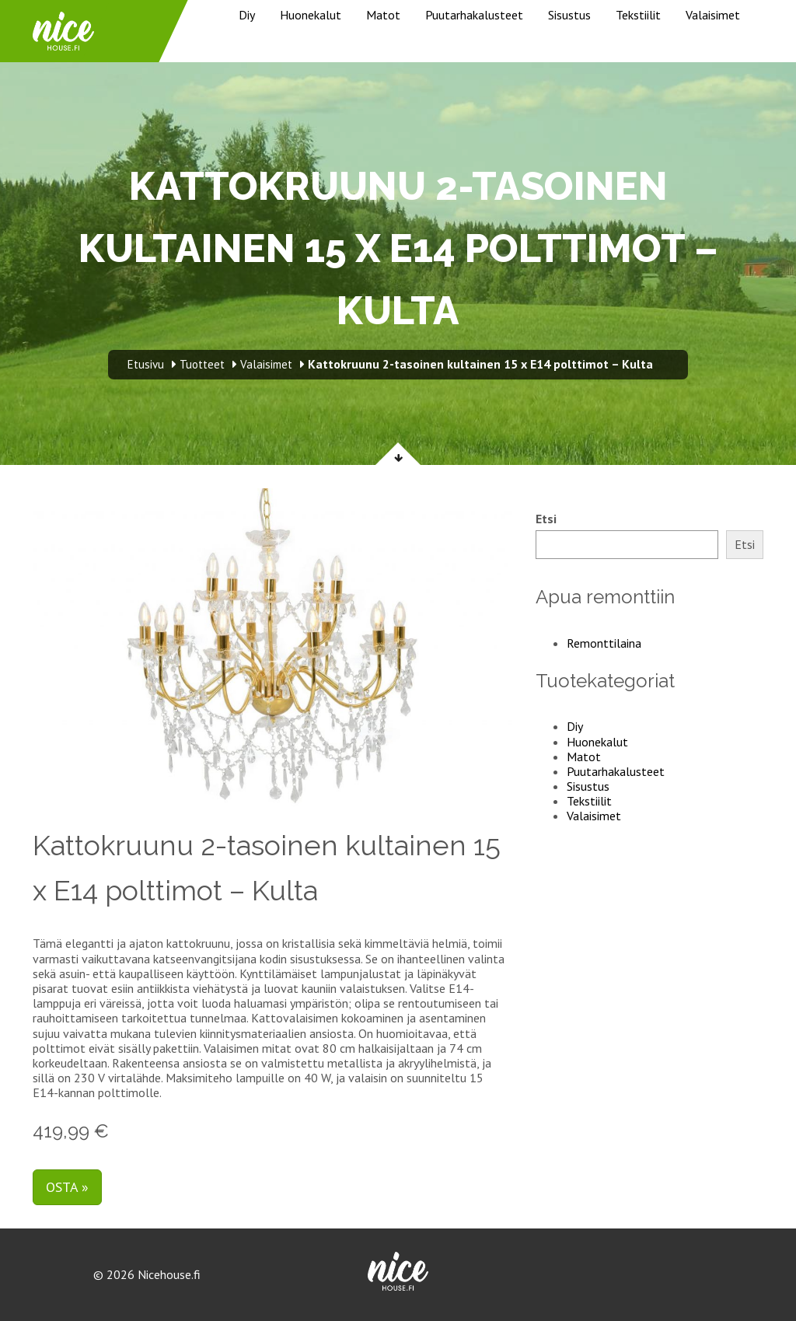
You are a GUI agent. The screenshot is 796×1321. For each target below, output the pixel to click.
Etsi (546, 519)
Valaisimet (713, 15)
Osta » (67, 1187)
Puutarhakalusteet (474, 15)
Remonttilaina (604, 643)
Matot (383, 15)
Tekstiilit (638, 15)
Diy (247, 15)
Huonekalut (310, 15)
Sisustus (569, 15)
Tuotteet (202, 364)
